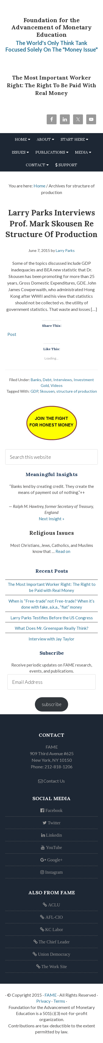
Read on (62, 551)
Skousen (47, 391)
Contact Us (51, 780)
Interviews (62, 379)
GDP (34, 391)
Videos (57, 385)
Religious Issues (51, 532)
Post (11, 333)
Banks (36, 379)
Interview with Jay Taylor (51, 638)
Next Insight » (51, 518)
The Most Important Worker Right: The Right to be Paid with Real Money (51, 85)
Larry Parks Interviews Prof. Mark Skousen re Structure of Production (51, 223)
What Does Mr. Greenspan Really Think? (51, 628)
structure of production (76, 391)
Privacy (43, 1000)
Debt (47, 379)
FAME (50, 994)
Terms (59, 1000)
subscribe (52, 704)
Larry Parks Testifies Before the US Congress (51, 617)
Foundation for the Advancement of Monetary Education (51, 27)
